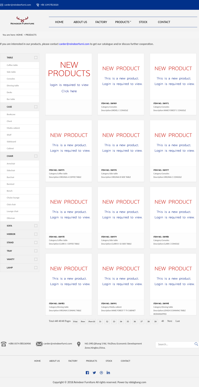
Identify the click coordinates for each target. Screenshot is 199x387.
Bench (9, 190)
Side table (11, 72)
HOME (59, 22)
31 (100, 321)
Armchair (11, 163)
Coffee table (12, 65)
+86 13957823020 (49, 4)
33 (114, 321)
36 (135, 321)
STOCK (143, 22)
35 (128, 321)
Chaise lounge (13, 197)
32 (107, 321)
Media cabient (13, 128)
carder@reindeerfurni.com (17, 4)
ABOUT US (80, 22)
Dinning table (13, 85)
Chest (9, 121)
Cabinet (10, 148)
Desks (9, 92)
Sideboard (11, 141)
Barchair (10, 177)
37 (141, 321)
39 (155, 321)
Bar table (11, 99)
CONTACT (164, 22)
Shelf (9, 134)
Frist (75, 321)
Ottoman (11, 218)
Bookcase (11, 114)
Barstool (10, 184)
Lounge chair (12, 211)
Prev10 (92, 321)
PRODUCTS (122, 22)
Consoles (11, 78)
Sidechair (11, 170)
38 (148, 321)
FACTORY (101, 22)
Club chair (11, 204)
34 (121, 321)
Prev (83, 321)
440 (56, 321)
